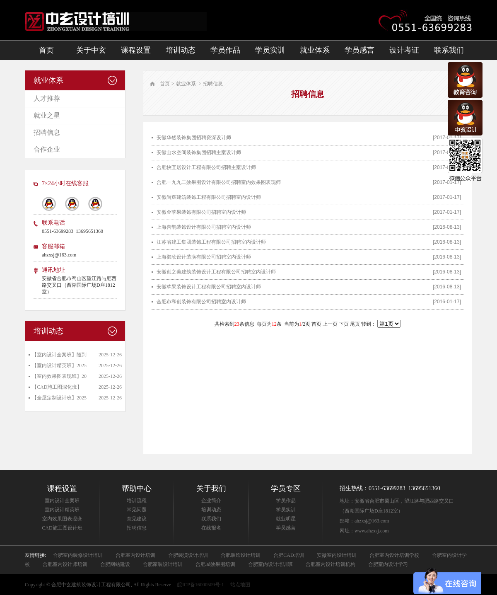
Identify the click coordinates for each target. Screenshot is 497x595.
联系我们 (449, 50)
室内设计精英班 (62, 510)
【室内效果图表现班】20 (59, 376)
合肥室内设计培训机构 (330, 564)
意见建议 (137, 519)
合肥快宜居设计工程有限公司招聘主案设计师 (206, 167)
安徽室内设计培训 (337, 555)
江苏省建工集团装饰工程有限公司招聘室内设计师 (211, 242)
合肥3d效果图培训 (215, 564)
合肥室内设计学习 (388, 564)
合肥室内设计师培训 (65, 564)
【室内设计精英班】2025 (59, 365)
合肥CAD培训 (288, 555)
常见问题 (137, 510)
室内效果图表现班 (62, 519)
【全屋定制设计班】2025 (59, 398)
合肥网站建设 (115, 564)
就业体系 (315, 50)
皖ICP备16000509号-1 (200, 585)
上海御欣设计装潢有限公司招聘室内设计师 (204, 257)
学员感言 (359, 50)
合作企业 (47, 149)
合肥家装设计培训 (163, 564)
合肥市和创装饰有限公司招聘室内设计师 (201, 302)
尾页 (355, 324)
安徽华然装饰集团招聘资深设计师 (194, 137)
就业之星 (47, 115)
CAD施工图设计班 (62, 528)
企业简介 (211, 500)
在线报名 (211, 528)
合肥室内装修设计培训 (78, 555)
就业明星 (286, 519)
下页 (344, 324)
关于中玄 (91, 50)
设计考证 (404, 50)
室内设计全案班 (62, 500)
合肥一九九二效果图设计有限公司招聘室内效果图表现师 (219, 182)
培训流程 (137, 500)
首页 (46, 50)
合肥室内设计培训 (135, 555)
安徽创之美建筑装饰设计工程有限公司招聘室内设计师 (216, 272)
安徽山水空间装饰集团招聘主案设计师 (199, 152)
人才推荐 (47, 98)
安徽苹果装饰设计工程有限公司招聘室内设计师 (209, 287)
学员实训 (270, 50)
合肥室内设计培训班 (270, 564)
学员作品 (225, 50)
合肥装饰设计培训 (241, 555)
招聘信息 (47, 132)
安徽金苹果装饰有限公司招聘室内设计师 (201, 212)
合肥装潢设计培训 (188, 555)
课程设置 (136, 50)
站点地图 (240, 585)
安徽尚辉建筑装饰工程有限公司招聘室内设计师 (209, 197)
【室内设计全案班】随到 (59, 355)
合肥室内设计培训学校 (394, 555)
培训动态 (180, 50)
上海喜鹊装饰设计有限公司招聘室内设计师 (204, 227)
